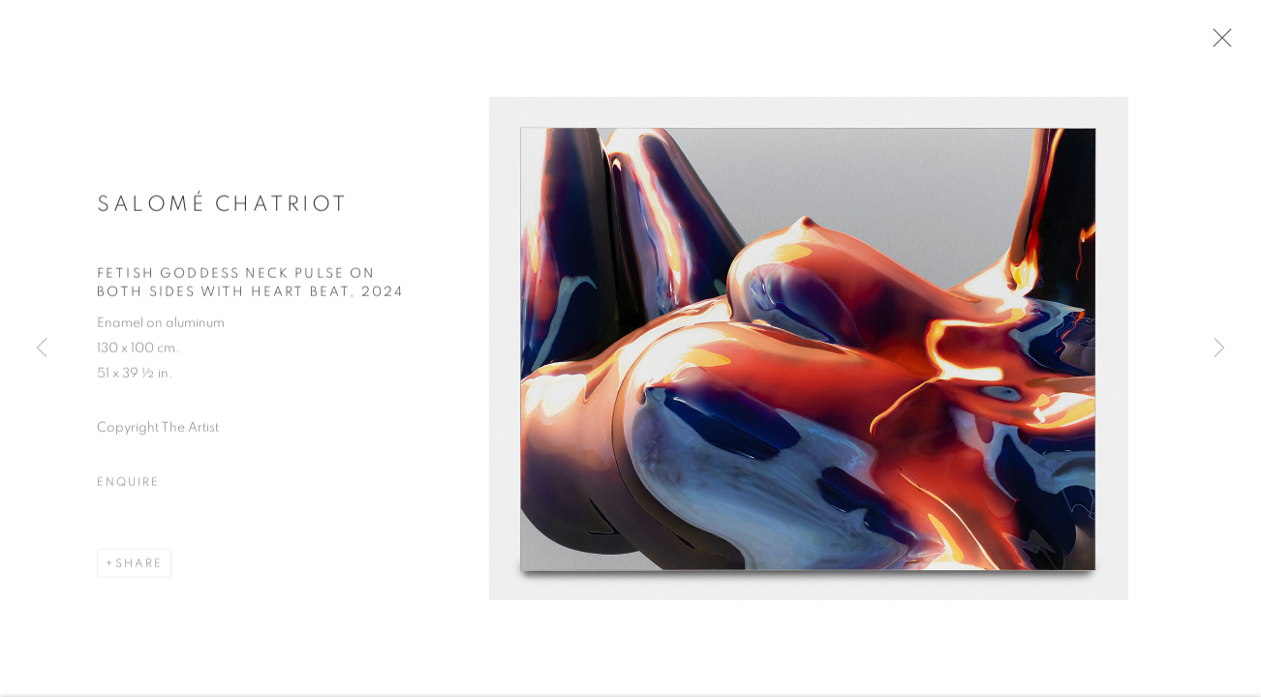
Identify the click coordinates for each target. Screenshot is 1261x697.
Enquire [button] (128, 488)
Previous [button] (41, 348)
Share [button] (139, 569)
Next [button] (1219, 348)
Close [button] (1221, 43)
